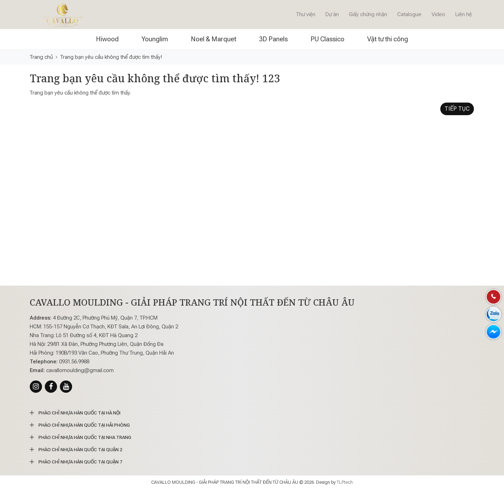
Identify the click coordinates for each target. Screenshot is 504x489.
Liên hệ (463, 14)
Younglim (154, 39)
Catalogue (409, 14)
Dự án (332, 14)
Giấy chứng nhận (368, 14)
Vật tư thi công (387, 39)
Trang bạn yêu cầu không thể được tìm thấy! (111, 57)
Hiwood (107, 39)
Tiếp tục (457, 108)
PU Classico (327, 39)
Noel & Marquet (213, 39)
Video (438, 14)
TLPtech (345, 482)
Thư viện (305, 14)
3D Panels (273, 39)
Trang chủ (41, 57)
